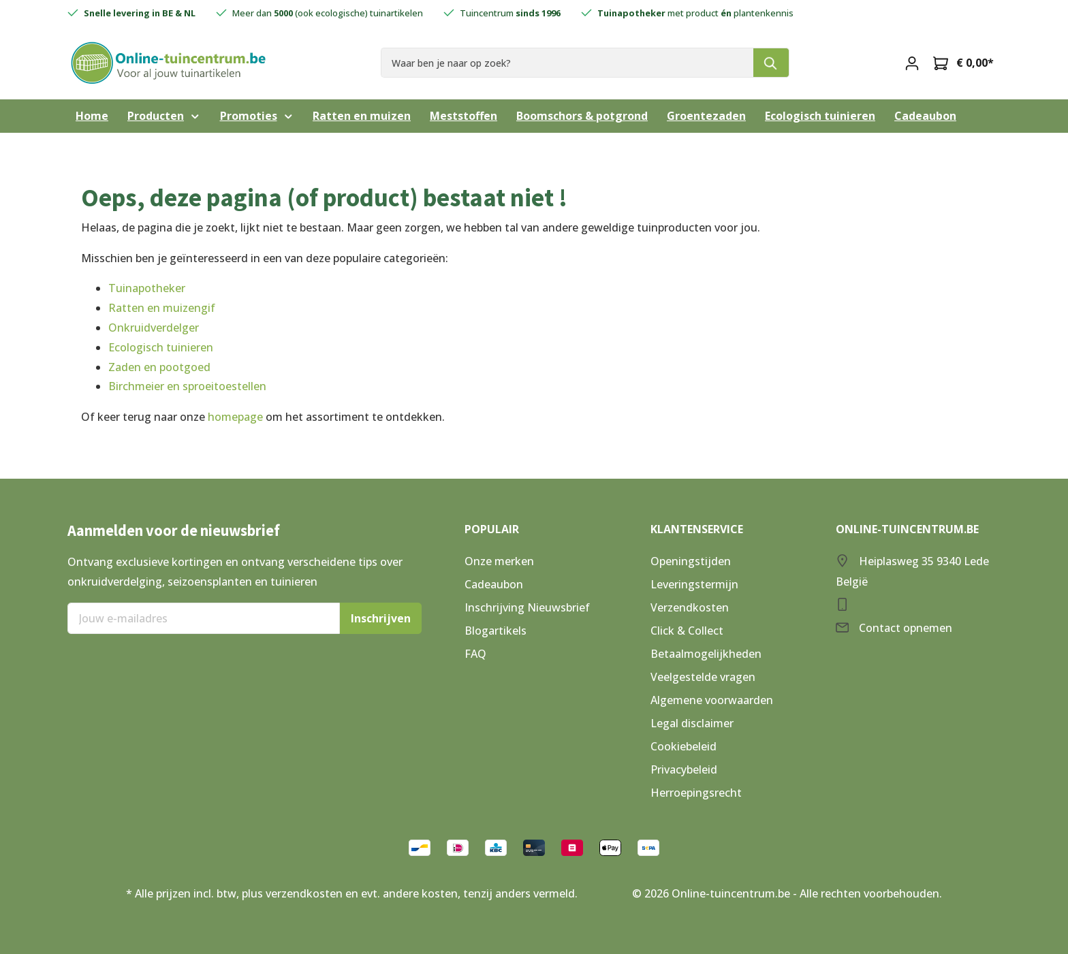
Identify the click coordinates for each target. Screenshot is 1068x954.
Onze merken (499, 561)
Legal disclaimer (692, 723)
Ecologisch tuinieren (160, 347)
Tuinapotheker (146, 288)
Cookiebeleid (683, 746)
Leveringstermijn (694, 584)
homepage (235, 416)
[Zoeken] (771, 62)
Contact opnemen (905, 627)
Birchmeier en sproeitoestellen (187, 386)
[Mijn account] (912, 62)
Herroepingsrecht (696, 792)
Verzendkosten (689, 607)
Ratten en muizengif (161, 307)
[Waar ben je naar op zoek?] (567, 62)
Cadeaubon (494, 584)
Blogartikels (496, 630)
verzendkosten (304, 893)
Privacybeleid (683, 769)
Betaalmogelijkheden (705, 653)
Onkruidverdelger (153, 327)
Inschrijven (381, 618)
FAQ (475, 653)
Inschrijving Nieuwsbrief (527, 607)
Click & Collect (686, 630)
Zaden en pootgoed (159, 367)
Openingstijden (690, 561)
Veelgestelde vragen (702, 676)
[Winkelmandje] (963, 62)
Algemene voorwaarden (711, 700)
